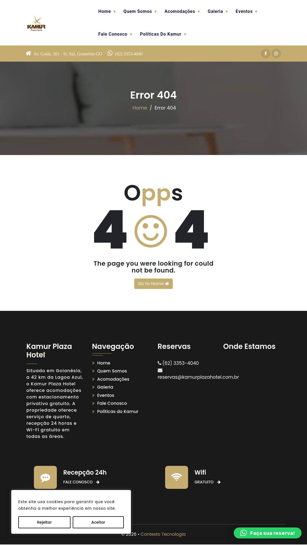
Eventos (244, 11)
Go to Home (153, 284)
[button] (268, 532)
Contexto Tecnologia (163, 535)
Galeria (215, 11)
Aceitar (98, 522)
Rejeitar (44, 522)
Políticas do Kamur (161, 34)
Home (104, 11)
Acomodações (180, 11)
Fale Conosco (113, 34)
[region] (71, 512)
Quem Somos (138, 11)
